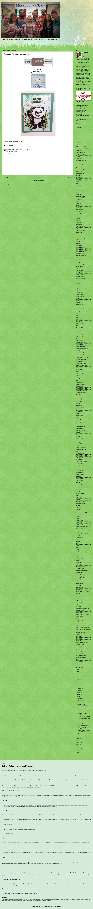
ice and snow (78, 382)
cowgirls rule (78, 266)
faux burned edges (80, 296)
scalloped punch (79, 556)
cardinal (77, 236)
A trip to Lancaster (80, 152)
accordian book (79, 156)
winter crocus (78, 649)
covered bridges (79, 264)
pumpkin (77, 518)
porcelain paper (79, 510)
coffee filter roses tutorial (81, 255)
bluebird (77, 207)
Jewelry (77, 394)
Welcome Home (79, 644)
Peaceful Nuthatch (80, 493)
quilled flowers (79, 531)
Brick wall (78, 218)
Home (38, 178)
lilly (76, 417)
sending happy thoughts (81, 570)
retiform (77, 547)
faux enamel (78, 300)
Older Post (70, 178)
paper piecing (79, 484)
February (80, 700)
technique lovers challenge (81, 608)
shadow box (78, 576)
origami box (78, 466)
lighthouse (78, 411)
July (79, 690)
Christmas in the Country (81, 249)
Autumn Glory (79, 177)
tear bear (78, 606)
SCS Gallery (78, 123)
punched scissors (79, 524)
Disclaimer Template (34, 787)
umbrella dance (79, 623)
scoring (77, 560)
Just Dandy (78, 399)
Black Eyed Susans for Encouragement (81, 197)
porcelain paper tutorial (81, 512)
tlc (76, 618)
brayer (77, 216)
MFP (77, 434)
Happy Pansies (79, 352)
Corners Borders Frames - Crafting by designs (83, 722)
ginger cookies (79, 334)
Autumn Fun (78, 175)
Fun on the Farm (79, 327)
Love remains (79, 422)
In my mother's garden (80, 384)
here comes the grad (80, 363)
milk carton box (79, 436)
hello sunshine (79, 361)
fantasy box (78, 292)
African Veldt (78, 164)
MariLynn (86, 52)
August (80, 688)
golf (76, 338)
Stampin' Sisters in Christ (81, 591)
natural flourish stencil (80, 455)
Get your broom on (80, 332)
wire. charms (78, 653)
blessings (78, 201)
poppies (77, 507)
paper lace (78, 482)
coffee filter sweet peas (81, 257)
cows (77, 268)
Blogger (59, 906)
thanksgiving (78, 616)
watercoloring (79, 638)
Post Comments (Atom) (13, 184)
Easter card (78, 280)
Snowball (78, 579)
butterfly (77, 228)
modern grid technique (80, 442)
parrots (77, 491)
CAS (77, 239)
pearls (77, 495)
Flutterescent (78, 317)
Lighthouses (78, 413)
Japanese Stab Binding (81, 392)
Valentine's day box (80, 632)
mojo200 (77, 445)
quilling (77, 535)
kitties (77, 403)
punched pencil (79, 522)
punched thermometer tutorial (82, 526)
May (79, 694)
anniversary (78, 171)
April (79, 696)
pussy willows (79, 528)
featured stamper (79, 308)
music (77, 451)
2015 (78, 744)
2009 (78, 757)
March (79, 698)
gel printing (78, 331)
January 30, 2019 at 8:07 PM (22, 149)
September (80, 686)
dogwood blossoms (80, 278)
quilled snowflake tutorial (81, 533)
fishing (77, 311)
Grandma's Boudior (80, 342)
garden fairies (79, 329)
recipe (77, 543)
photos (77, 497)
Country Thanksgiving (80, 262)
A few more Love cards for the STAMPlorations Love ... (84, 710)
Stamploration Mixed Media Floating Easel (84, 731)
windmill (77, 648)
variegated (78, 634)
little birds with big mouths (81, 421)
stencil (77, 597)
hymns (77, 378)
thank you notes (79, 610)
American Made (79, 169)
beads (77, 183)
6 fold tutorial (78, 150)
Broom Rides (78, 220)
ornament (78, 468)
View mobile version (38, 181)
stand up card (79, 595)
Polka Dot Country (80, 503)
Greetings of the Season (81, 348)
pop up (77, 505)
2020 (78, 676)
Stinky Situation (79, 599)
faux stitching (78, 304)
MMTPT (77, 440)
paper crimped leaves (80, 478)
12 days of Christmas (80, 145)
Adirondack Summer (80, 160)
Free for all (78, 321)
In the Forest (78, 386)
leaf (76, 409)
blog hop (77, 203)
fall (76, 290)
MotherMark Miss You (80, 449)
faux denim (78, 298)
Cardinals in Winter (80, 238)
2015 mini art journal (80, 146)
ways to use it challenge (81, 642)
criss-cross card (79, 270)
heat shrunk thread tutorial (81, 357)
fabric (77, 288)
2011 (78, 752)
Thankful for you (79, 612)
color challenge (79, 260)
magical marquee (79, 426)
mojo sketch (78, 443)
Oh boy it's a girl (79, 463)
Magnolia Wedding (80, 428)
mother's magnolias (80, 447)
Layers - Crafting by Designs (84, 716)
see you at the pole (80, 568)
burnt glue (78, 222)
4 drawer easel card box (81, 148)
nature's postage (79, 457)
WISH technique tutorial (81, 655)
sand (77, 553)
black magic (78, 199)
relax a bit (78, 545)
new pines (78, 459)
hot (76, 371)
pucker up (78, 516)
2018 (78, 738)
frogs (77, 325)
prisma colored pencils (80, 514)
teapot (77, 604)
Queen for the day (79, 530)
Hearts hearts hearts (80, 355)
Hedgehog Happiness (80, 359)
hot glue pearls (79, 375)
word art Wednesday (80, 657)
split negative (78, 585)
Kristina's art (78, 405)
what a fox (78, 646)
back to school (79, 179)
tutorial (77, 621)
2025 (78, 669)
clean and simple (79, 253)
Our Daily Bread (79, 470)
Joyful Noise (78, 398)
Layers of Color (79, 407)
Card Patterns (79, 234)
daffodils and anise (80, 274)
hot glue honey (79, 373)
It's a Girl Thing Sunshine (83, 725)
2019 (78, 678)
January (80, 702)
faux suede (78, 306)
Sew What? (78, 572)
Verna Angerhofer (11, 149)
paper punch (78, 486)
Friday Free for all (79, 323)
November (80, 682)
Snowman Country (80, 583)
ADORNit (78, 162)
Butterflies (78, 224)
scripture (77, 562)
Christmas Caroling (80, 247)
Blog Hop (78, 205)
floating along (79, 313)
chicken (77, 241)
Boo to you (78, 211)
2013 (78, 748)
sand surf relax (79, 555)
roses (77, 549)
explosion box (79, 286)
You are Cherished (80, 661)
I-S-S (77, 380)
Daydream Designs (80, 276)
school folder (78, 558)
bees (77, 187)
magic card (78, 424)
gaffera (49, 906)
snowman (78, 581)
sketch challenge (79, 577)
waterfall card (79, 640)
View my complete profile (81, 84)
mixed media (78, 438)
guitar (77, 350)
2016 (78, 742)
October (80, 684)
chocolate (78, 243)
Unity (77, 625)
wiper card (78, 651)
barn (77, 181)
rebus (77, 541)
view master (78, 636)
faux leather (78, 302)
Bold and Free (79, 209)
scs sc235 (78, 564)
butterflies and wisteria (80, 226)
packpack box (79, 472)
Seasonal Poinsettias (80, 566)
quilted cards (78, 537)
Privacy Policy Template (22, 787)
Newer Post (6, 178)
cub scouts (78, 272)
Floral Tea (78, 315)
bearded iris (78, 185)
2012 (78, 750)
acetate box (78, 158)
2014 (78, 746)
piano (77, 499)
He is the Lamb (79, 354)
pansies (77, 476)
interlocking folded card (81, 390)
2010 (78, 754)
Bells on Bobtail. (79, 188)
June (79, 692)
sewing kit (78, 574)
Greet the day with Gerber (81, 346)
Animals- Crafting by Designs (82, 714)
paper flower (78, 480)
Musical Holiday (79, 453)
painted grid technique (80, 474)
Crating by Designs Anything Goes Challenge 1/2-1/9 (84, 734)
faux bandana (79, 294)
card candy (78, 232)
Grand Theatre (79, 340)
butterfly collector (79, 230)
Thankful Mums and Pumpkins (82, 614)
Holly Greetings (79, 369)
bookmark (78, 213)
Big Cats (77, 192)
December (80, 679)
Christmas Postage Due (81, 251)
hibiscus (77, 367)
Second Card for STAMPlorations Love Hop (83, 705)
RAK (77, 539)
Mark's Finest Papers (80, 430)
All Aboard (78, 167)
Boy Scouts (78, 215)
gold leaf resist (79, 336)
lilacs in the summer (80, 415)
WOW (77, 659)
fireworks (78, 310)
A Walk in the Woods (80, 154)
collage (77, 259)
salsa (77, 551)
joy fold (77, 396)
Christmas (78, 245)
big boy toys (78, 190)
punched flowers (79, 520)
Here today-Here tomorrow (81, 365)
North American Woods (81, 461)
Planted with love (79, 501)
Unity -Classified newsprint (81, 627)
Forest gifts (78, 319)
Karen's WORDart (79, 401)
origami (77, 465)
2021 (78, 673)
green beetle (78, 344)
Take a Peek (78, 602)
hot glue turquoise (79, 376)
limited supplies (79, 419)
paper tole (78, 489)
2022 (78, 671)
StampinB (78, 593)
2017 (78, 740)
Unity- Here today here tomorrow (83, 629)
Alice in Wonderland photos (82, 166)
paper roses (78, 488)
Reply (8, 153)
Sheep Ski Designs (40, 72)
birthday (77, 194)
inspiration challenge (80, 388)
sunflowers (78, 600)
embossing (78, 285)
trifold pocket (78, 620)
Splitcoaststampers (80, 587)
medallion (78, 432)
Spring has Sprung (80, 589)
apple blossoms (79, 173)
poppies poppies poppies (81, 509)
